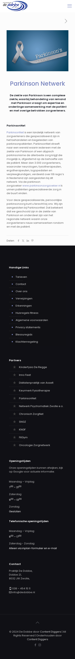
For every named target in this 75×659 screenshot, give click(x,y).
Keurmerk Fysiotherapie (34, 390)
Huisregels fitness (27, 313)
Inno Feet (25, 375)
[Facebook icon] (35, 645)
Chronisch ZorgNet (31, 414)
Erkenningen (24, 306)
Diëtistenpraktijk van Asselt (36, 383)
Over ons (21, 291)
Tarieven (21, 277)
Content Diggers (50, 632)
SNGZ (22, 422)
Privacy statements (28, 327)
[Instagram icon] (39, 645)
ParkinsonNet (15, 132)
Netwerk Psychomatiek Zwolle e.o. (41, 406)
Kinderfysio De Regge (33, 367)
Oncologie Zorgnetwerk (34, 445)
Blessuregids (24, 334)
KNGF (22, 429)
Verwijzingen (24, 298)
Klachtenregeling (27, 342)
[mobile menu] (69, 6)
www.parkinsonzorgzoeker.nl (41, 186)
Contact (21, 284)
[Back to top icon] (37, 622)
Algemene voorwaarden (32, 320)
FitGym (23, 437)
